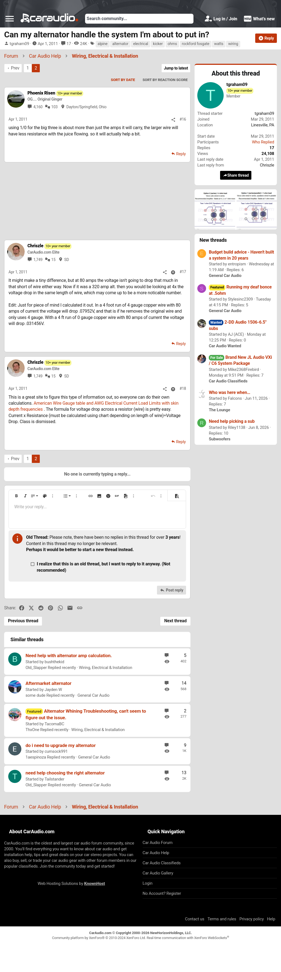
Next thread (175, 620)
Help (271, 919)
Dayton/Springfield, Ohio (86, 107)
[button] (9, 18)
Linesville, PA (262, 125)
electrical (140, 43)
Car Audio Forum (158, 842)
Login (148, 883)
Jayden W (53, 689)
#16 (182, 119)
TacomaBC (54, 723)
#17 (182, 272)
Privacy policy (251, 919)
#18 (182, 388)
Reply (181, 153)
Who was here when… (229, 392)
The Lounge (219, 409)
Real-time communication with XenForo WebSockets (188, 938)
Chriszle (267, 165)
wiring (233, 43)
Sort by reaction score (165, 79)
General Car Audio (93, 695)
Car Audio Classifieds (228, 381)
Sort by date (123, 79)
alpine (103, 43)
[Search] (139, 19)
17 (68, 43)
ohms (172, 43)
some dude (35, 695)
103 (54, 107)
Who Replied (263, 142)
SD (66, 259)
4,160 (38, 107)
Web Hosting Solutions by (71, 883)
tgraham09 (19, 43)
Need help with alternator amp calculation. (69, 655)
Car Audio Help (156, 852)
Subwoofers (220, 439)
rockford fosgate (195, 43)
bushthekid (54, 661)
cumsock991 (56, 751)
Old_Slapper (36, 667)
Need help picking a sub (232, 421)
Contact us (194, 919)
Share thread (236, 175)
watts (218, 43)
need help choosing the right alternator (65, 773)
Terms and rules (221, 919)
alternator (120, 43)
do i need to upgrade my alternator (60, 745)
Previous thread (23, 620)
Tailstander (54, 779)
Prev (15, 68)
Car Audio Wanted (225, 345)
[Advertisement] (97, 200)
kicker (158, 43)
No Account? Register (162, 893)
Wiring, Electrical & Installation (105, 667)
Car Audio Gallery (158, 873)
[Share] (173, 119)
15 (53, 259)
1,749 (38, 259)
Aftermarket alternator (48, 683)
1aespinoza (36, 757)
